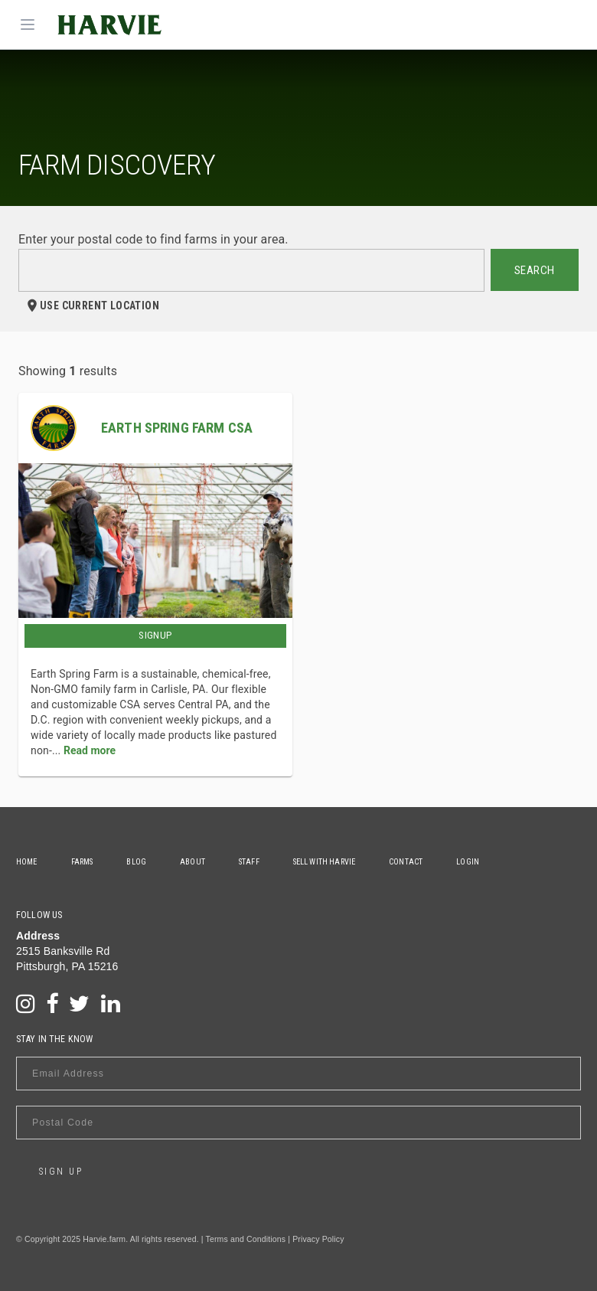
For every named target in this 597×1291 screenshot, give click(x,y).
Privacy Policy (318, 1239)
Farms (82, 862)
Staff (249, 862)
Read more (90, 750)
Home (27, 862)
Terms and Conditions (246, 1239)
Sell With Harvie (324, 862)
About (192, 862)
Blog (136, 862)
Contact (405, 862)
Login (467, 862)
